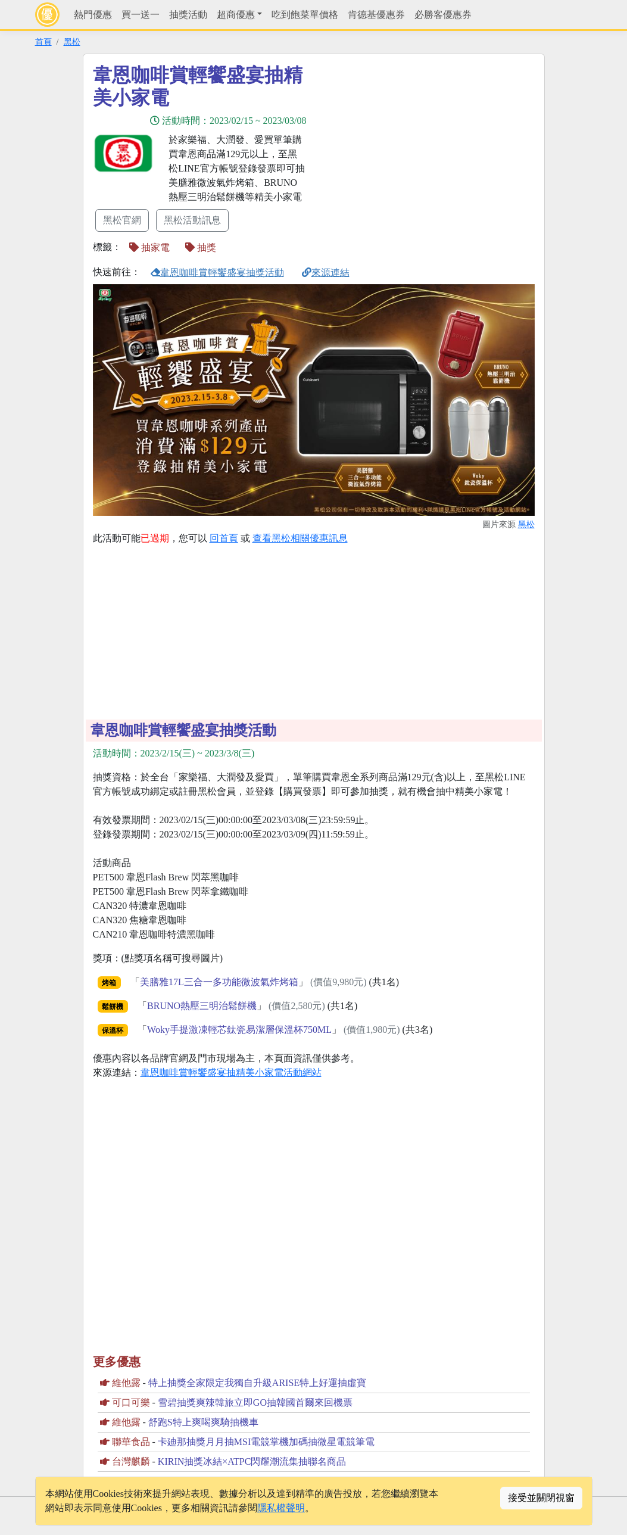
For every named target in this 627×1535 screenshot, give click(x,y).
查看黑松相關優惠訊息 (300, 538)
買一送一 (140, 15)
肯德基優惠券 (376, 15)
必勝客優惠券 (443, 15)
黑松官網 (122, 220)
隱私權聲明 (281, 1508)
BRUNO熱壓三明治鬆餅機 (202, 1006)
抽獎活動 (188, 15)
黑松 (72, 41)
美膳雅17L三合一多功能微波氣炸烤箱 (219, 982)
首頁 (43, 41)
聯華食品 (131, 1442)
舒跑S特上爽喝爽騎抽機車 (203, 1422)
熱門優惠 (93, 15)
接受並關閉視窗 (541, 1498)
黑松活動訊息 (192, 220)
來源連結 (326, 272)
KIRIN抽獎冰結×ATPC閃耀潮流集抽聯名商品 (252, 1461)
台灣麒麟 (131, 1461)
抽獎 (200, 247)
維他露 (126, 1383)
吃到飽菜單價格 (305, 15)
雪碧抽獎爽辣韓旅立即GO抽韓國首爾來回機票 (255, 1402)
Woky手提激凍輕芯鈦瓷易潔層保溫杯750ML (239, 1030)
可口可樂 (131, 1402)
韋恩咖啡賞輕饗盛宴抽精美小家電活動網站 (231, 1072)
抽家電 (149, 247)
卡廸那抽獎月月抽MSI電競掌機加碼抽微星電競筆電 (266, 1442)
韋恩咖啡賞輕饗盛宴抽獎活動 (217, 272)
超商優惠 (236, 15)
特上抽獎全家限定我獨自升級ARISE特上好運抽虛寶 (257, 1383)
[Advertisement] (421, 147)
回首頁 (224, 538)
